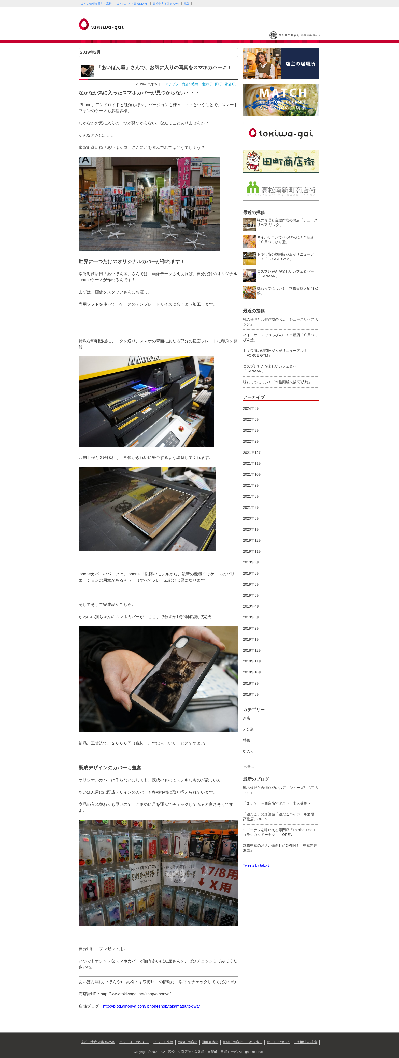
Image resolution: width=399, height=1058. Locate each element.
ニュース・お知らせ (134, 1042)
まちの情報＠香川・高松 (96, 3)
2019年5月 (251, 595)
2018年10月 (252, 672)
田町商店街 (210, 1042)
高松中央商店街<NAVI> (98, 1042)
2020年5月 (251, 518)
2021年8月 (251, 496)
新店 (246, 718)
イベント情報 (163, 1042)
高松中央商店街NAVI (166, 3)
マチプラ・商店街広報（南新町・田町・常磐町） (201, 84)
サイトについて (278, 1042)
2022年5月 (251, 419)
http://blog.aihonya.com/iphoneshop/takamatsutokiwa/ (151, 1006)
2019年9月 (251, 562)
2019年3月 (251, 617)
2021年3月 (251, 507)
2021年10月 (252, 474)
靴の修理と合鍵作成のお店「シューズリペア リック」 (280, 223)
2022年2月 (251, 441)
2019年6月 (251, 584)
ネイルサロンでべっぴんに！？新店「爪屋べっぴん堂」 (278, 240)
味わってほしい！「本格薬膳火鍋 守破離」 (281, 291)
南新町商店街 (187, 1042)
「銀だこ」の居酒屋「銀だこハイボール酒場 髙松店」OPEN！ (280, 816)
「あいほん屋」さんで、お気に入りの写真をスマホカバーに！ (164, 67)
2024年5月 (251, 408)
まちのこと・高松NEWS (132, 3)
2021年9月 (251, 485)
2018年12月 (252, 650)
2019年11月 (252, 551)
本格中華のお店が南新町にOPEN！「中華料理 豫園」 (280, 847)
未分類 (248, 729)
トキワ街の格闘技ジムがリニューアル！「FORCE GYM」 (278, 257)
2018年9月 (251, 683)
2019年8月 (251, 573)
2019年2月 (251, 628)
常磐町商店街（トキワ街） (242, 1042)
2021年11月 (252, 463)
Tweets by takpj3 (256, 865)
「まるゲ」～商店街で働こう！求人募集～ (277, 803)
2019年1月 (251, 639)
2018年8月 (251, 694)
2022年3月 (251, 430)
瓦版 (186, 3)
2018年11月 (252, 661)
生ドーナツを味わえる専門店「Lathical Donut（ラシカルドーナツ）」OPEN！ (279, 832)
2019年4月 (251, 606)
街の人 (248, 751)
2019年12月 (252, 540)
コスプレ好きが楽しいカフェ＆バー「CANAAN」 (278, 274)
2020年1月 (251, 529)
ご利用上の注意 (305, 1042)
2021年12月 (252, 452)
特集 (246, 740)
